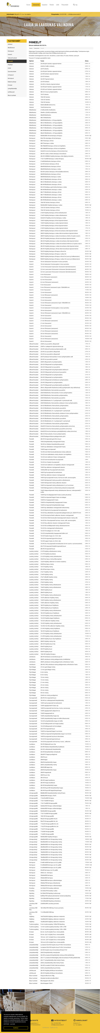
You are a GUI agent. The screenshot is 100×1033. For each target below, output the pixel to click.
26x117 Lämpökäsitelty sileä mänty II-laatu (53, 960)
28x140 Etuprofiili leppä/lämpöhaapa (51, 790)
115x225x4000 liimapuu (47, 798)
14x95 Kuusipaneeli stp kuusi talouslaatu (52, 736)
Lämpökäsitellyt (12, 88)
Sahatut (10, 44)
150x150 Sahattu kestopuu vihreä (50, 210)
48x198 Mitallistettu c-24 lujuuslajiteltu (51, 130)
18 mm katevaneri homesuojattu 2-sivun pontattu (55, 264)
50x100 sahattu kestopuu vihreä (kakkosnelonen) (55, 171)
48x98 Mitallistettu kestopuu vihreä (51, 174)
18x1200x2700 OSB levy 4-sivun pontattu (52, 908)
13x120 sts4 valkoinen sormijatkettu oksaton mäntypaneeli (57, 465)
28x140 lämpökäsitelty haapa (49, 785)
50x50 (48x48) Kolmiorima (48, 105)
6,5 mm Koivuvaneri (46, 279)
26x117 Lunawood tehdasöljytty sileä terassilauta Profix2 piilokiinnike (60, 957)
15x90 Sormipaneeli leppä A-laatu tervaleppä (53, 497)
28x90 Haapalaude (46, 772)
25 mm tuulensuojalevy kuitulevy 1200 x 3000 (53, 929)
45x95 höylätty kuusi (46, 651)
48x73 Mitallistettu (46, 117)
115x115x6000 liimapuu (47, 801)
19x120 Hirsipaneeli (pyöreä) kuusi (50, 739)
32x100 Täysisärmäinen (47, 79)
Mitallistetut (11, 47)
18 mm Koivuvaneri (46, 310)
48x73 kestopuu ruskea (47, 143)
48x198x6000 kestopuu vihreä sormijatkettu (53, 146)
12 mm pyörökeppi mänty (48, 669)
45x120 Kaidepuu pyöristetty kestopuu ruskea (54, 187)
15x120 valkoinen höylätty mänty (50, 621)
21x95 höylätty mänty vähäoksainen (51, 610)
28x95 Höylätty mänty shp (48, 641)
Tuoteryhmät (36, 4)
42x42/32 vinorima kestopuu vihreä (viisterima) (54, 151)
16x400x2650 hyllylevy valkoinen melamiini (53, 919)
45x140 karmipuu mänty (47, 569)
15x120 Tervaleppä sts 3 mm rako (50, 531)
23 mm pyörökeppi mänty (48, 667)
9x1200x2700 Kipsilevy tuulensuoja (50, 893)
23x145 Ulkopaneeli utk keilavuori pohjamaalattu (54, 380)
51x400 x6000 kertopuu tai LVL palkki (51, 862)
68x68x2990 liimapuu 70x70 (48, 795)
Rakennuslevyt (12, 82)
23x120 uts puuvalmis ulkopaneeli (50, 354)
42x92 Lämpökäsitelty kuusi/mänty (50, 968)
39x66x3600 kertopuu (47, 878)
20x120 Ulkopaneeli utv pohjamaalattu (52, 364)
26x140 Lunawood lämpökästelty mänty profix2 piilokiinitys (57, 955)
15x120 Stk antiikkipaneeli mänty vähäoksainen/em (55, 525)
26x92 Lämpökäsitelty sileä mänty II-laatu (52, 963)
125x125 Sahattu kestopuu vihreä (50, 207)
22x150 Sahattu (45, 81)
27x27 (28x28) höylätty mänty (49, 577)
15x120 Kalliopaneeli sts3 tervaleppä (51, 726)
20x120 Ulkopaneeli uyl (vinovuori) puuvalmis (53, 372)
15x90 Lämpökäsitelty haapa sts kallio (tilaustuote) (55, 718)
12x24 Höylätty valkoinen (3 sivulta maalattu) (53, 561)
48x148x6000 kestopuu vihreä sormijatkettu (53, 148)
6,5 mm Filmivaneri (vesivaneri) (49, 282)
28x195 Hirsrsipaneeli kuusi (48, 698)
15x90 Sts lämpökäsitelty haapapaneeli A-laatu (54, 502)
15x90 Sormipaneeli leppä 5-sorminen (51, 731)
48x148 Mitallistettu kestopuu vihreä (51, 184)
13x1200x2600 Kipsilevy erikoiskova (51, 901)
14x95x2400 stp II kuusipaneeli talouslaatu (53, 470)
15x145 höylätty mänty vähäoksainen (51, 623)
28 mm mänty (44, 687)
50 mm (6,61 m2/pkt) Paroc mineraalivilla (52, 934)
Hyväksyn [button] (15, 1027)
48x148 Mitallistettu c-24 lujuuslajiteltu (51, 125)
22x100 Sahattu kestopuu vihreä (50, 164)
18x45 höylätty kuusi (46, 590)
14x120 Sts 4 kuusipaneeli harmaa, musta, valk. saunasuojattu (58, 520)
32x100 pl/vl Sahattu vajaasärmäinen (51, 87)
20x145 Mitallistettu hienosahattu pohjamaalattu (54, 416)
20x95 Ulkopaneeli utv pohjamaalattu (51, 362)
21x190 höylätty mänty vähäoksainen (51, 636)
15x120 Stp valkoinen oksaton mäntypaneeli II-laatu (55, 523)
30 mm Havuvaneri (46, 336)
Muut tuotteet (12, 95)
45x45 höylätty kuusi (46, 646)
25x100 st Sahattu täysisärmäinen (50, 84)
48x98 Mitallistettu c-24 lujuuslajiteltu (51, 120)
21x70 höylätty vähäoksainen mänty (51, 551)
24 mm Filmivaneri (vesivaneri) (49, 328)
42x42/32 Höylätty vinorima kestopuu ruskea (53, 218)
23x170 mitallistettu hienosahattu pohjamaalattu (55, 423)
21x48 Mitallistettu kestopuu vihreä (51, 161)
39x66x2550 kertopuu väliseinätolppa (51, 885)
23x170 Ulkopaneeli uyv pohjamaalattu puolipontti (55, 385)
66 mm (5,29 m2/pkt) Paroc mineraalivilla (52, 932)
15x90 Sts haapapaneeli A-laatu (49, 500)
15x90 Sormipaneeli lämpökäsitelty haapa (52, 505)
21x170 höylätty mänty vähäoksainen (51, 633)
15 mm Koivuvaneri (46, 300)
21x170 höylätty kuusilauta (48, 554)
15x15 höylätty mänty (47, 567)
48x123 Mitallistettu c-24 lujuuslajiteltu (51, 123)
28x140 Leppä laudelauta (48, 780)
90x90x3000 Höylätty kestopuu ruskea (51, 205)
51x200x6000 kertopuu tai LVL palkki (51, 867)
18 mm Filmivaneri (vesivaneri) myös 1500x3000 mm (55, 313)
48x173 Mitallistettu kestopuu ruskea (51, 195)
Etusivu (28, 4)
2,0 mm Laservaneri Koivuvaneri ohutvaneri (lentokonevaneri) (58, 269)
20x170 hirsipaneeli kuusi (48, 729)
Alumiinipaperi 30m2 (46, 983)
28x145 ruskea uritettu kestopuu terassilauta (53, 153)
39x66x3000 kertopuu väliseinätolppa (51, 880)
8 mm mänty (44, 675)
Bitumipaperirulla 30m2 (47, 981)
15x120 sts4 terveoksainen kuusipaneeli (52, 459)
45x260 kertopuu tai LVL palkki (49, 870)
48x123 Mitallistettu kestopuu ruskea (51, 182)
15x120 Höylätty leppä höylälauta (50, 618)
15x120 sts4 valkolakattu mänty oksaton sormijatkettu (56, 454)
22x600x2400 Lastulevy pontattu (50, 903)
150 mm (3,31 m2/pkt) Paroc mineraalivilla (53, 937)
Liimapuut (11, 75)
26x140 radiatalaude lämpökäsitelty (51, 749)
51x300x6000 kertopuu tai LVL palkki (51, 865)
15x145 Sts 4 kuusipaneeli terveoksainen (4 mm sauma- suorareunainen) (61, 543)
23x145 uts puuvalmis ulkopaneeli (50, 351)
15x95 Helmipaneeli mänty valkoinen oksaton (53, 483)
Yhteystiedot (64, 4)
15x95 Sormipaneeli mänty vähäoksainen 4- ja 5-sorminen (57, 485)
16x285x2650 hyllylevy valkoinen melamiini (53, 921)
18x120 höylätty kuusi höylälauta (50, 613)
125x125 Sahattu (45, 99)
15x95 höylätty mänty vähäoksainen (51, 600)
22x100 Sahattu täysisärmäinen (49, 74)
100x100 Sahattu (45, 97)
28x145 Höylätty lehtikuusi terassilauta (52, 970)
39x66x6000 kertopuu (47, 875)
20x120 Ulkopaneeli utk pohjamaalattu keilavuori (54, 369)
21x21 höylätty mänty (47, 572)
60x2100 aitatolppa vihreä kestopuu (51, 138)
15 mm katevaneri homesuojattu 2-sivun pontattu (55, 308)
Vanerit (10, 54)
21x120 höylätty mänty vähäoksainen (51, 556)
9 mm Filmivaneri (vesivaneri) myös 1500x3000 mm (55, 287)
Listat (9, 68)
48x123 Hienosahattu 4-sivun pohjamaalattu (53, 434)
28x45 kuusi (44, 757)
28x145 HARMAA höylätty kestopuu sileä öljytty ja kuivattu (57, 156)
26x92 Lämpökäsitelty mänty (49, 765)
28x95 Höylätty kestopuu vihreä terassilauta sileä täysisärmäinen (59, 231)
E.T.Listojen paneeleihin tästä (42, 58)
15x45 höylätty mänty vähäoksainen (51, 587)
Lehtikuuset (11, 92)
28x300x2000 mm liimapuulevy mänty (51, 849)
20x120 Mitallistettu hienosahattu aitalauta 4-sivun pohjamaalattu (59, 413)
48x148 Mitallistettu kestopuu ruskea (51, 189)
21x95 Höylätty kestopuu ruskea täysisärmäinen (54, 228)
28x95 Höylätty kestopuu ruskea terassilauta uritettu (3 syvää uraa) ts (60, 236)
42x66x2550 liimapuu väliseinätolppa (51, 806)
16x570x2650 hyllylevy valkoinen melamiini (53, 916)
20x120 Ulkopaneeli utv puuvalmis (50, 367)
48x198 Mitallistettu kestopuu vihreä (51, 197)
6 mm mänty (44, 672)
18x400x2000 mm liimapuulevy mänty (51, 857)
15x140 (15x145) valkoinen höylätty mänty (52, 626)
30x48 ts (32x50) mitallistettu (49, 112)
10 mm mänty (44, 677)
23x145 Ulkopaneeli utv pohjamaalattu (52, 382)
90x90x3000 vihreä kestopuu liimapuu (51, 135)
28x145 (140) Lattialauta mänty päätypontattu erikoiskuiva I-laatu (59, 664)
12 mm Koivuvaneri (46, 292)
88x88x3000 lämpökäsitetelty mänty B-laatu (53, 793)
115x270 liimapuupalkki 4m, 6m (49, 826)
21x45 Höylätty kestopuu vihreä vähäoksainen (54, 213)
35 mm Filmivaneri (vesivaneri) (49, 339)
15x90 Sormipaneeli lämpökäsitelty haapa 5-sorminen (56, 734)
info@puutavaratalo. (74, 14)
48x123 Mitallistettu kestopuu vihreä (51, 179)
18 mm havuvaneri (46, 315)
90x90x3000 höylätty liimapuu (49, 837)
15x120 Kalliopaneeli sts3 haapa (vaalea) (52, 723)
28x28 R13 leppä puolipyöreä (49, 754)
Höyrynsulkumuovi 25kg (47, 975)
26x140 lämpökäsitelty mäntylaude (50, 752)
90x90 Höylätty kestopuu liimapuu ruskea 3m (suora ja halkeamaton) (60, 259)
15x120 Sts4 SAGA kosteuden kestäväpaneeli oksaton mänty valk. (59, 518)
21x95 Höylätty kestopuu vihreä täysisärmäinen (54, 225)
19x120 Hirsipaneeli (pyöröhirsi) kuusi (51, 538)
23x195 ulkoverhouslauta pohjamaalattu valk (53, 349)
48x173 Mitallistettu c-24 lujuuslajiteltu (51, 128)
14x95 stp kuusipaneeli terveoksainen (51, 703)
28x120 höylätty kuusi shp (48, 644)
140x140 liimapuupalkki (47, 816)
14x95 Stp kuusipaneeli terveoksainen (51, 472)
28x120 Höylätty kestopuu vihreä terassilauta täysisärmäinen (58, 238)
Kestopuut (11, 51)
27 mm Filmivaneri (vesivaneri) (49, 331)
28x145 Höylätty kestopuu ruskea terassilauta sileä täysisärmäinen (60, 246)
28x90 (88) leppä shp (46, 767)
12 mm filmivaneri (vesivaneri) (49, 295)
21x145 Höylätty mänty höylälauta (50, 628)
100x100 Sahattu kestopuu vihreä (50, 202)
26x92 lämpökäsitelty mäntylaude (50, 952)
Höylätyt (10, 64)
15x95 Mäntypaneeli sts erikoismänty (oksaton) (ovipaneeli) (57, 488)
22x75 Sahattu (45, 69)
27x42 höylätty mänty (47, 582)
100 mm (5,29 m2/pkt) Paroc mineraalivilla (53, 942)
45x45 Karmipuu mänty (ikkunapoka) (51, 559)
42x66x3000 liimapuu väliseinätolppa (51, 808)
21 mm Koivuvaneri (46, 318)
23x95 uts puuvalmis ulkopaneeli (50, 344)
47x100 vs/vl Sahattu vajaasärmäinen (51, 89)
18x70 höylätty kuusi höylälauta (49, 605)
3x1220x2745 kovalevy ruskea (49, 891)
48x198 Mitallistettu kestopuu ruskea (51, 200)
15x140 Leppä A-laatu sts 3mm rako (51, 541)
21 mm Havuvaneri (46, 323)
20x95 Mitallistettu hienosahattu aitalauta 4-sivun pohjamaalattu (59, 403)
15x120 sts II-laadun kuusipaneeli (50, 462)
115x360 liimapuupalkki (47, 831)
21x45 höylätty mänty (47, 574)
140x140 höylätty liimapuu (48, 654)
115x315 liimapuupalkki (47, 829)
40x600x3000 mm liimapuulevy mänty (51, 839)
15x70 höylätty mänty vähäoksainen (51, 595)
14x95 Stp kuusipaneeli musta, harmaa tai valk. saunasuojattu (58, 477)
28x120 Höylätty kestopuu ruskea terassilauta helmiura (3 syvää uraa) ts (61, 243)
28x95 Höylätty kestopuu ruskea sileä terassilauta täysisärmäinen (59, 233)
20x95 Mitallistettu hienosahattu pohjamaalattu (54, 395)
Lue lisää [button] (12, 1024)
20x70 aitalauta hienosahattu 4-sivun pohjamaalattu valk (57, 357)
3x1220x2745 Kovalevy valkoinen (50, 888)
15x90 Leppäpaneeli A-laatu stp (49, 705)
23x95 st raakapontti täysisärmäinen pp (52, 346)
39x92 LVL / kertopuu (47, 873)
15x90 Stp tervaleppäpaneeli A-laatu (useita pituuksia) (56, 495)
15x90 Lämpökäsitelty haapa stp (50, 716)
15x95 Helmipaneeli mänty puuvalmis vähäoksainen (55, 480)
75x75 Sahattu (45, 94)
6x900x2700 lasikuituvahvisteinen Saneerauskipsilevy (56, 896)
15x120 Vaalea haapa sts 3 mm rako (51, 536)
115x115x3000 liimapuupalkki (49, 813)
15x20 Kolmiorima (46, 107)
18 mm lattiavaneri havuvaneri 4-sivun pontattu (54, 261)
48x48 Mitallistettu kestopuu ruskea (51, 169)
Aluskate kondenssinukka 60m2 (49, 978)
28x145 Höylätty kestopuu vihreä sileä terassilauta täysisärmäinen (59, 249)
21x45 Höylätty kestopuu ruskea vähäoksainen (54, 215)
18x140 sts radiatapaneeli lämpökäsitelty (52, 700)
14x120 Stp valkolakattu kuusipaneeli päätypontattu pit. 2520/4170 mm (61, 513)
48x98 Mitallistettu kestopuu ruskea (51, 177)
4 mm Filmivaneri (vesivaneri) (49, 277)
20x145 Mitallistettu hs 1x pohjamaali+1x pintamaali (55, 421)
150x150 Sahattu (45, 102)
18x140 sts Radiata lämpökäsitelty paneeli (52, 444)
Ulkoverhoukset (12, 58)
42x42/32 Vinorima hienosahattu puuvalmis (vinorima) (56, 429)
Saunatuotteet (12, 71)
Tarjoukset (44, 4)
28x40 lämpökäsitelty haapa (48, 762)
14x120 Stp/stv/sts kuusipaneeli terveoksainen (54, 510)
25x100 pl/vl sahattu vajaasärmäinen (51, 63)
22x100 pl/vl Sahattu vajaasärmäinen (51, 71)
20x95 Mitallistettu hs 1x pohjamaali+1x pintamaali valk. (56, 400)
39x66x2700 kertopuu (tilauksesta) (50, 883)
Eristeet (10, 85)
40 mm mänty (44, 693)
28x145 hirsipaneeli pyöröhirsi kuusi (51, 439)
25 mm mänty (44, 685)
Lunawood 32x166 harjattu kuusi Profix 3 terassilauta (56, 945)
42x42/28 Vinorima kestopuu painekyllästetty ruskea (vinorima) (59, 431)
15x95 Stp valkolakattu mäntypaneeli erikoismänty (55, 507)
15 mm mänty (44, 680)
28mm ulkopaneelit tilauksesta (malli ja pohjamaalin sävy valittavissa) (60, 387)
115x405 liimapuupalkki (47, 834)
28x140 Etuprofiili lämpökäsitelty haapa (52, 788)
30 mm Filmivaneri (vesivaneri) (49, 333)
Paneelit (10, 61)
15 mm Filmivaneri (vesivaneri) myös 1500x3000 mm (55, 303)
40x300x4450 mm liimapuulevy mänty (51, 842)
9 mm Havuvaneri (46, 290)
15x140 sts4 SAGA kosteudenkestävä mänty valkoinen (56, 452)
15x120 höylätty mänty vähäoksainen (51, 615)
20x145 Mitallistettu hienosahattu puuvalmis (53, 418)
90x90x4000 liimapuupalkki (48, 811)
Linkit (57, 4)
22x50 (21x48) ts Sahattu (47, 66)
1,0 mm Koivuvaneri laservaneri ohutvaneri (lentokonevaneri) (58, 267)
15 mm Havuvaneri (46, 305)
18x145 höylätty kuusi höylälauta (50, 631)
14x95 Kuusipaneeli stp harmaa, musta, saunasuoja (55, 708)
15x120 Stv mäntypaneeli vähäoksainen (52, 528)
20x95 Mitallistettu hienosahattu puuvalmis (53, 398)
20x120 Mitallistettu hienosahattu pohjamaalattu (54, 405)
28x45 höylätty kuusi (46, 592)
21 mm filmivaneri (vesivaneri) (49, 321)
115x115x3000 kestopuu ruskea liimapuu (52, 159)
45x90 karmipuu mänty (47, 564)
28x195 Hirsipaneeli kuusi (48, 549)
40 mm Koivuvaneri (46, 341)
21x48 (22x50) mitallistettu (48, 110)
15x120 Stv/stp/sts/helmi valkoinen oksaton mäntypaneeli (57, 515)
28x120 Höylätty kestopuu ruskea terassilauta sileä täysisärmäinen (60, 241)
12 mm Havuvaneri (46, 297)
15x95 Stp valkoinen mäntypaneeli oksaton (53, 467)
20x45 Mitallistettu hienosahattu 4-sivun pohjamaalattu (56, 393)
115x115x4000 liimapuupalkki (49, 803)
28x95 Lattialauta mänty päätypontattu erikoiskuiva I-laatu (57, 662)
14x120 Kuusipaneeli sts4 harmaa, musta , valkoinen (55, 741)
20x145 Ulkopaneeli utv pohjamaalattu (52, 377)
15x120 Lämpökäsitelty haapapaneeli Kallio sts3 (54, 533)
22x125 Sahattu (45, 76)
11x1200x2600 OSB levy (47, 912)
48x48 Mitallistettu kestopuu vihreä (51, 166)
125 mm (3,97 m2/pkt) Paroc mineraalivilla (53, 939)
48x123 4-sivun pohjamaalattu (49, 92)
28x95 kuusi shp (45, 775)
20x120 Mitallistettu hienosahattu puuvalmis (53, 408)
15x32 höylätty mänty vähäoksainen (51, 585)
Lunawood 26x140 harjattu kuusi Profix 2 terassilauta (56, 947)
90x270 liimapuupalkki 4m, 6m (49, 821)
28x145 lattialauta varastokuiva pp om (51, 657)
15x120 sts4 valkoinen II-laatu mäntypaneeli (53, 457)
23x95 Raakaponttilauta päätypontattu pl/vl (53, 436)
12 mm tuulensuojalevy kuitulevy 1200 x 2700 (53, 927)
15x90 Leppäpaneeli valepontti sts (50, 711)
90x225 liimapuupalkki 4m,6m (49, 819)
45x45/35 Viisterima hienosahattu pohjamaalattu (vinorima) (58, 426)
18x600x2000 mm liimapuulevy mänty (51, 855)
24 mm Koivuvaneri (46, 326)
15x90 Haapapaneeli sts (47, 713)
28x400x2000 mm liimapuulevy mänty (51, 847)
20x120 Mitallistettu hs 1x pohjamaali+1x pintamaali (55, 411)
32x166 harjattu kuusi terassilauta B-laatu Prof (54, 950)
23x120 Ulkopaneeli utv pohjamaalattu (52, 375)
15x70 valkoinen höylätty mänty (50, 597)
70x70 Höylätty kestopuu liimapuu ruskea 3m (53, 254)
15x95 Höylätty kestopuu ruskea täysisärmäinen (54, 223)
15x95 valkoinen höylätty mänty (50, 603)
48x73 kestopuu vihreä (47, 141)
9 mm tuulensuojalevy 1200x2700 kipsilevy (53, 924)
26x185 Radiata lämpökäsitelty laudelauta (52, 747)
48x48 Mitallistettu (46, 115)
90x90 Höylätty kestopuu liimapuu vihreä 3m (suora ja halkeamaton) (60, 256)
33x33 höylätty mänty (47, 579)
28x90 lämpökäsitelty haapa (48, 770)
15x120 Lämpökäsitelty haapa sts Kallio (52, 721)
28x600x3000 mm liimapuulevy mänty (51, 844)
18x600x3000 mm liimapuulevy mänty (51, 852)
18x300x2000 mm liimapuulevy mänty (51, 860)
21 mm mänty (44, 682)
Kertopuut (11, 78)
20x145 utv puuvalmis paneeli (49, 359)
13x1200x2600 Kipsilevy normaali (50, 898)
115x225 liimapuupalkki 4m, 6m (49, 824)
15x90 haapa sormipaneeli (48, 449)
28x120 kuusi (44, 777)
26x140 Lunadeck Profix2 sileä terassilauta (53, 965)
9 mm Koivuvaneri (46, 285)
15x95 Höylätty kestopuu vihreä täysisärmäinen (54, 220)
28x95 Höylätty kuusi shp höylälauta (51, 639)
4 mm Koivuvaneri (46, 274)
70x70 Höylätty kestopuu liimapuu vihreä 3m (53, 251)
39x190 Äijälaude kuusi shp (48, 744)
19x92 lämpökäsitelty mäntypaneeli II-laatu (53, 441)
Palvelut (52, 4)
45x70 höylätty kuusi (46, 649)
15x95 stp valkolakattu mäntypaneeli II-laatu (53, 447)
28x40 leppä (44, 759)
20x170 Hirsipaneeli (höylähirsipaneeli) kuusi (53, 546)
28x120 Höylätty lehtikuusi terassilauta (52, 973)
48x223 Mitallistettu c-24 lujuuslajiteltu (51, 133)
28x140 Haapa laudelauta (48, 783)
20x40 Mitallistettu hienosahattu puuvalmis (53, 390)
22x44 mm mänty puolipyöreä (49, 695)
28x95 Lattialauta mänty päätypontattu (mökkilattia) (55, 659)
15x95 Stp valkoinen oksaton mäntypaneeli (53, 475)
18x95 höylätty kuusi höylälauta (49, 608)
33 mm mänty (44, 690)
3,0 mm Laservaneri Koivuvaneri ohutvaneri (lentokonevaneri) (58, 272)
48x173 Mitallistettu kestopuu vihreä (51, 192)
